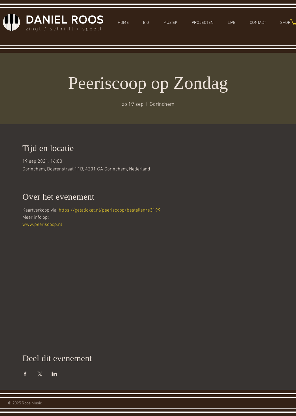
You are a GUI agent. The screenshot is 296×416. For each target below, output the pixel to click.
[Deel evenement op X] (40, 374)
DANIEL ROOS (65, 19)
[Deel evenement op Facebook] (25, 374)
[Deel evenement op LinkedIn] (54, 374)
